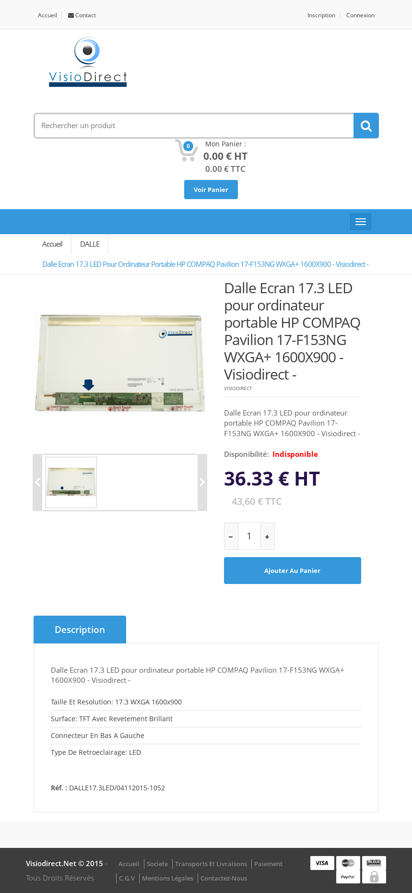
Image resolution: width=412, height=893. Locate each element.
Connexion (360, 15)
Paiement (268, 863)
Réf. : (59, 787)
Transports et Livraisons (211, 863)
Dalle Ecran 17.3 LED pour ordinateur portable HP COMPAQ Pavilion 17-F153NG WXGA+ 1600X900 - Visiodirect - (205, 264)
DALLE (89, 244)
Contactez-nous (223, 878)
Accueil (47, 15)
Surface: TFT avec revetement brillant (112, 718)
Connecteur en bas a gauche (97, 735)
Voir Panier (211, 189)
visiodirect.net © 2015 (65, 863)
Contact (82, 15)
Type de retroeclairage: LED (96, 752)
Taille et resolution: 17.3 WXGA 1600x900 (116, 701)
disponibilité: (246, 454)
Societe (157, 863)
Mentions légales (167, 878)
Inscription (321, 15)
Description (80, 629)
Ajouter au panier (292, 570)
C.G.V (127, 878)
